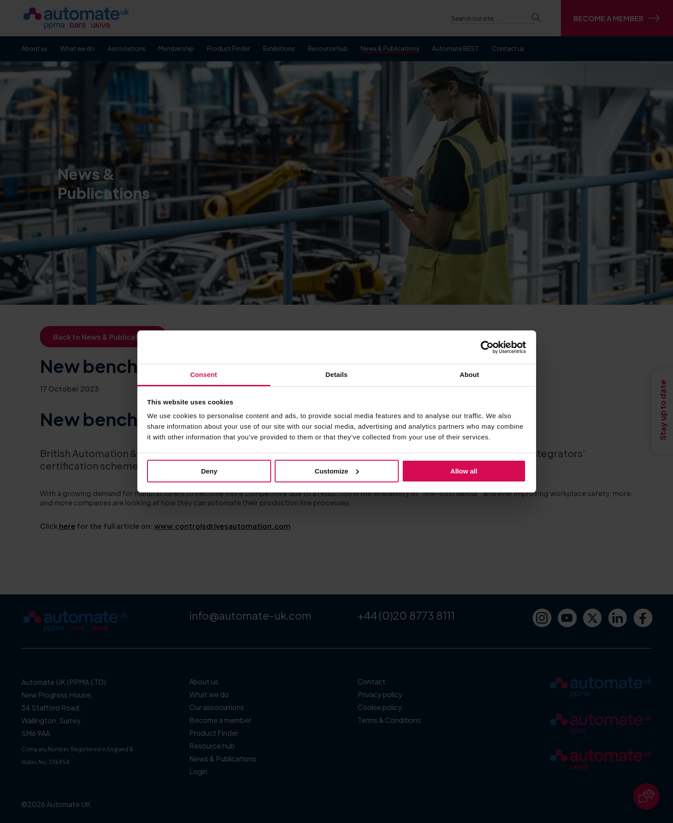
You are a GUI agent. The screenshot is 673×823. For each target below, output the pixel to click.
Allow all (464, 471)
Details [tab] (337, 374)
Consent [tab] (203, 374)
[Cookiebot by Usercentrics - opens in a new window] (487, 347)
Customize (337, 471)
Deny (209, 471)
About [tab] (469, 374)
